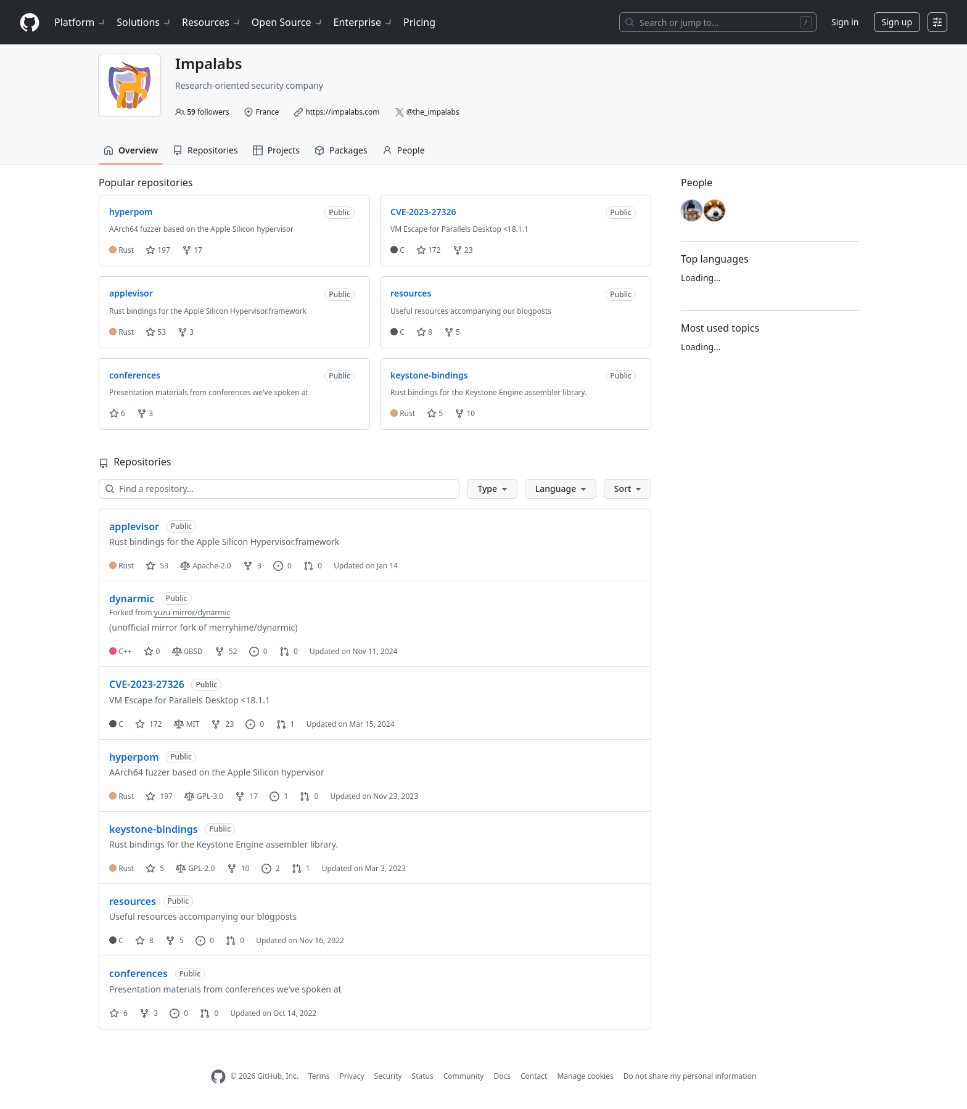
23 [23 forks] (222, 724)
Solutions (144, 22)
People (403, 150)
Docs (502, 1076)
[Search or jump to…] (718, 22)
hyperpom (134, 757)
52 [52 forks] (226, 651)
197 (158, 250)
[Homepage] (29, 22)
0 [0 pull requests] (312, 565)
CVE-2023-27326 (146, 684)
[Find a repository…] (279, 489)
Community (463, 1076)
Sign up (897, 22)
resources (132, 901)
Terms (319, 1076)
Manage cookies (585, 1076)
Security (388, 1076)
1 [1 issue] (279, 796)
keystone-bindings (153, 829)
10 (465, 413)
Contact (534, 1076)
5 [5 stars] (155, 868)
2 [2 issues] (270, 868)
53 (156, 332)
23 (463, 250)
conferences (138, 973)
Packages (341, 150)
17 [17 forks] (246, 796)
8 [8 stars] (144, 940)
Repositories (205, 150)
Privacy (352, 1076)
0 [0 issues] (282, 565)
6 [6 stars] (118, 1013)
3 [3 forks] (252, 565)
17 (192, 250)
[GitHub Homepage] (218, 1076)
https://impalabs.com (342, 112)
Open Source (288, 22)
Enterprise (363, 22)
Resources (212, 22)
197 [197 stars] (159, 796)
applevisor (134, 526)
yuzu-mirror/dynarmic (192, 612)
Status (423, 1076)
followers (208, 112)
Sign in (844, 22)
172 (428, 250)
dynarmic (131, 598)
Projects (276, 150)
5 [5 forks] (174, 940)
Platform (80, 22)
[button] (492, 489)
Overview (131, 150)
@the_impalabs (432, 112)
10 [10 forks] (238, 868)
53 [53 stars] (157, 565)
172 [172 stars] (148, 724)
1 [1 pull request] (285, 724)
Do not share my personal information (690, 1076)
